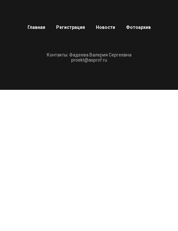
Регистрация (70, 27)
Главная (36, 27)
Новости (105, 27)
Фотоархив (138, 27)
